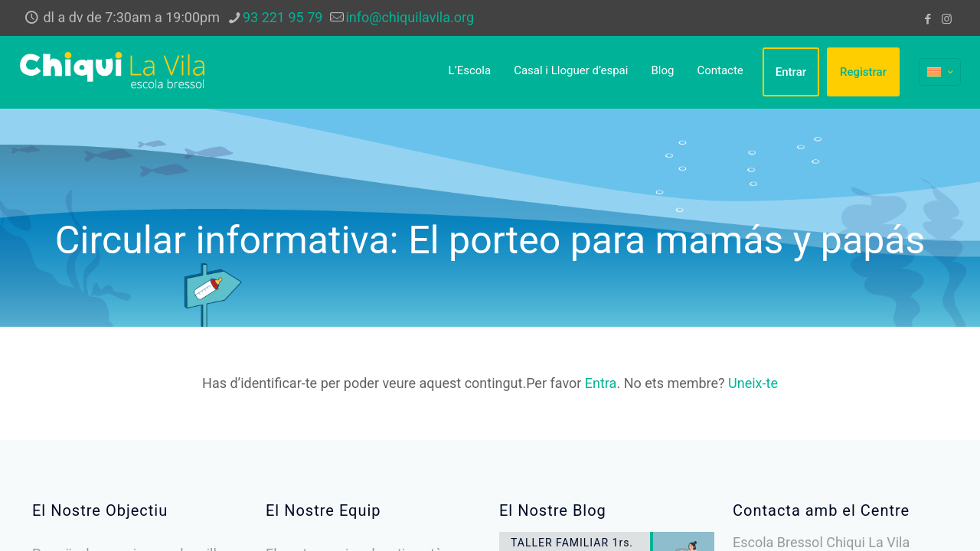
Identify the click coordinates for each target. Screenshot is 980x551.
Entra (601, 383)
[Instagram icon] (946, 19)
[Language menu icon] (940, 72)
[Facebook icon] (927, 19)
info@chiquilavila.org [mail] (409, 17)
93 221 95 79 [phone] (282, 17)
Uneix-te (753, 383)
